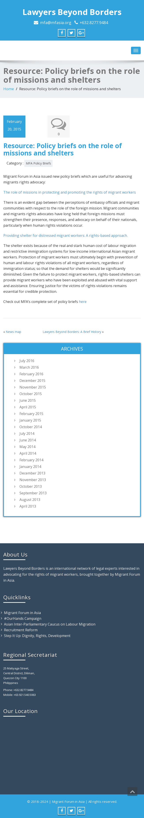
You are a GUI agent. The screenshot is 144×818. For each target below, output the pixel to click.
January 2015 (30, 420)
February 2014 (31, 460)
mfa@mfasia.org (55, 22)
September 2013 (33, 493)
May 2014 (27, 446)
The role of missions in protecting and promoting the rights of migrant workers (69, 192)
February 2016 (31, 374)
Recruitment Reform (21, 630)
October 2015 (30, 394)
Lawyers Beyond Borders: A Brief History (72, 332)
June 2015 (27, 400)
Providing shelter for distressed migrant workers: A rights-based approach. (65, 235)
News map (13, 332)
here (83, 301)
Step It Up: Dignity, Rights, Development (37, 635)
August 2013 (29, 499)
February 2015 (31, 413)
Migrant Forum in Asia (22, 612)
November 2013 (32, 480)
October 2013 (30, 486)
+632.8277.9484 (94, 22)
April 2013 (27, 506)
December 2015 (32, 380)
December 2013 (32, 473)
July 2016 (26, 361)
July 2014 (26, 433)
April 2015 (27, 407)
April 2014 (27, 453)
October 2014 (30, 427)
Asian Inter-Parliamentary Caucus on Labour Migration (49, 624)
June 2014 (27, 440)
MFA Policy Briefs (38, 163)
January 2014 (30, 466)
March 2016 (29, 367)
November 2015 (32, 387)
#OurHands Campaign (22, 618)
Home (8, 88)
